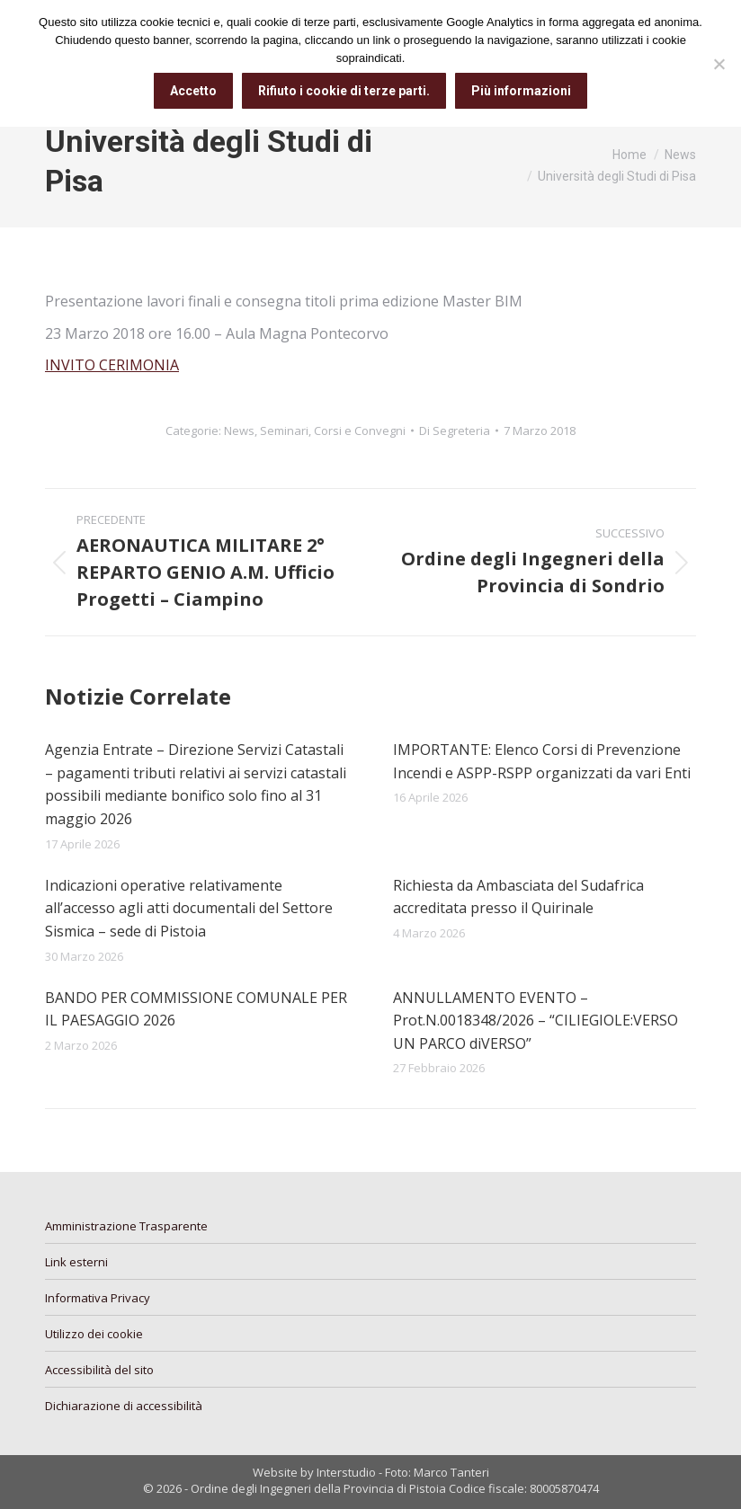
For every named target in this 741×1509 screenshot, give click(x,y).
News (239, 430)
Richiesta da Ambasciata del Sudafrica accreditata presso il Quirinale (518, 897)
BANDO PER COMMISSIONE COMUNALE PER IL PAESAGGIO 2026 (196, 1009)
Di (454, 430)
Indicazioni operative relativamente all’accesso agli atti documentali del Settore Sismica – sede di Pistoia (189, 908)
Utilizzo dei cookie (94, 1334)
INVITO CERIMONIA (112, 365)
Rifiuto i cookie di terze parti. (344, 91)
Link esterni (76, 1262)
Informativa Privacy (97, 1298)
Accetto (193, 91)
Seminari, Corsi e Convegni (333, 430)
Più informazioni (521, 91)
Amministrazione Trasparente (126, 1226)
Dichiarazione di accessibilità (123, 1406)
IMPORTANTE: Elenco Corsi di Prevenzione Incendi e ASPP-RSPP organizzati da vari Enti (542, 761)
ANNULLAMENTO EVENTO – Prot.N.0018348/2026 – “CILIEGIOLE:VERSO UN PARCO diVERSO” (535, 1020)
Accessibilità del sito (99, 1370)
